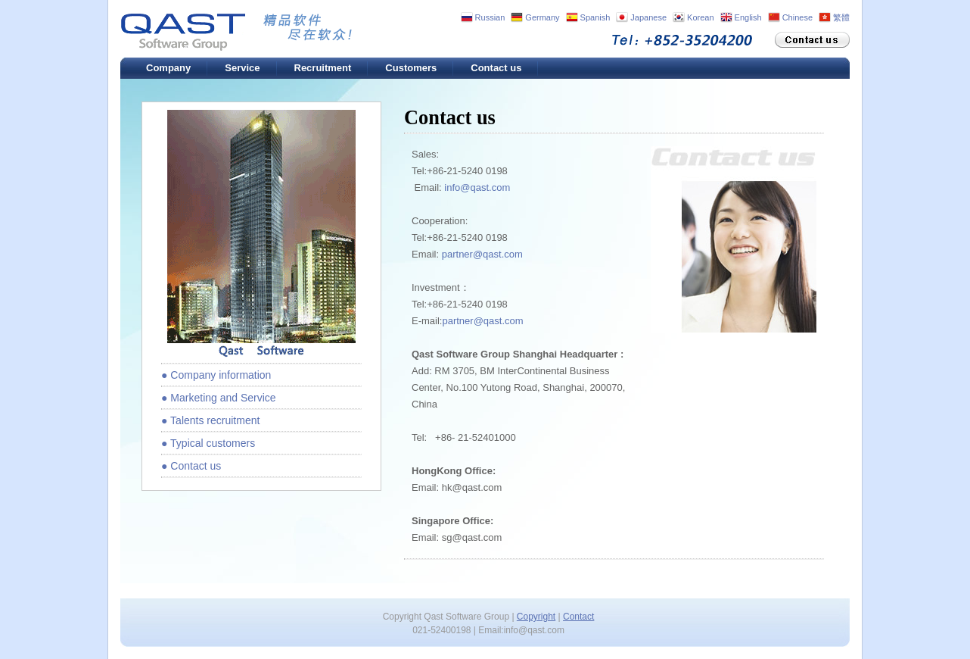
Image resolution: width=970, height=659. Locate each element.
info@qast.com (477, 187)
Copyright (536, 616)
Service (242, 67)
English (748, 17)
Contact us (496, 67)
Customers (411, 67)
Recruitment (323, 67)
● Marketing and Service (218, 398)
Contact (578, 616)
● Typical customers (208, 443)
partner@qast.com (482, 254)
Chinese (797, 17)
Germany (542, 17)
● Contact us (191, 466)
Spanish (595, 17)
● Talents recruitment (210, 420)
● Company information (216, 375)
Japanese (648, 17)
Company (168, 67)
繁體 (841, 17)
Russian (490, 17)
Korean (700, 17)
